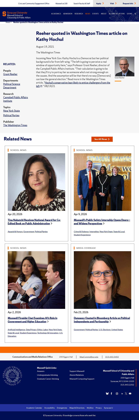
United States (117, 329)
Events (95, 14)
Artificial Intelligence (16, 329)
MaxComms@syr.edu (89, 356)
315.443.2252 (127, 384)
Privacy (99, 408)
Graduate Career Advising (48, 378)
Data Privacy (31, 329)
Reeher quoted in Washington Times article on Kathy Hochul (38, 22)
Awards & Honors (15, 231)
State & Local (119, 231)
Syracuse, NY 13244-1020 (122, 381)
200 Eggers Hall (127, 377)
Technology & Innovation (47, 332)
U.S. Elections (105, 329)
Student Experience (82, 234)
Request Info (128, 3)
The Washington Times (15, 125)
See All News (102, 139)
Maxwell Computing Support (82, 378)
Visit (112, 3)
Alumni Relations (117, 14)
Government (28, 231)
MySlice (90, 408)
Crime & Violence (81, 231)
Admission (67, 14)
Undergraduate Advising (47, 375)
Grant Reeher (10, 74)
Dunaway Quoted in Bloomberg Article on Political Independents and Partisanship (102, 319)
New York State (11, 110)
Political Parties (11, 115)
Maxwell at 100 (61, 3)
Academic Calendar (34, 408)
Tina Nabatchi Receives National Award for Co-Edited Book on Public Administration (34, 221)
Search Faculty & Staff (82, 3)
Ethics (39, 329)
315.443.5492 (112, 356)
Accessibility (49, 408)
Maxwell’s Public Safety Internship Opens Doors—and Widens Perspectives (102, 221)
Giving (129, 14)
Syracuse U (108, 408)
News (87, 14)
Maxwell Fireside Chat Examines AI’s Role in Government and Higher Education (32, 319)
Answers (40, 371)
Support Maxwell (77, 371)
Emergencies (62, 408)
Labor (45, 329)
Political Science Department (11, 85)
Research (79, 14)
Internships (94, 231)
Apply (99, 3)
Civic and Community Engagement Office (33, 3)
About (104, 14)
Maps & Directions (76, 408)
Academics (56, 14)
